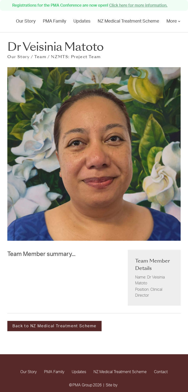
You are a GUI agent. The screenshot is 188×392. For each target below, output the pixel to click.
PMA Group (82, 385)
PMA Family (54, 21)
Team (40, 57)
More (173, 21)
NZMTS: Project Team (76, 57)
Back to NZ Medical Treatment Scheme (54, 326)
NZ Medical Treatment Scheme (128, 21)
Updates (81, 21)
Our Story (25, 21)
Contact (161, 372)
